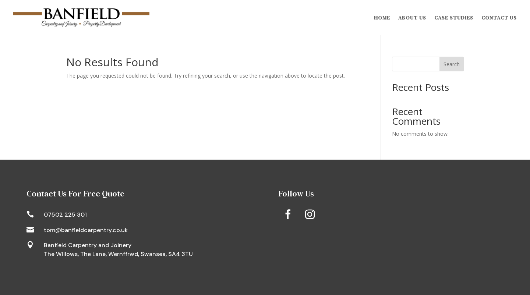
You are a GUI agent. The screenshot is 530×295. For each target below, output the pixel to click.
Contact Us (499, 17)
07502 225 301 (65, 214)
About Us (412, 17)
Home (382, 17)
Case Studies (453, 17)
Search (452, 64)
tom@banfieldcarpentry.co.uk (86, 230)
